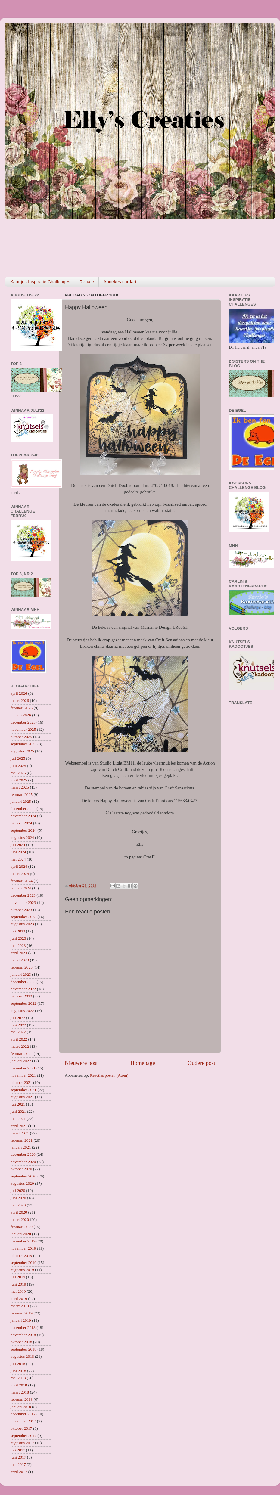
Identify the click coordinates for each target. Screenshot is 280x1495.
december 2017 (23, 1414)
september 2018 (23, 1349)
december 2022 (23, 981)
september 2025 (23, 744)
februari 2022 (22, 1053)
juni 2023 (18, 938)
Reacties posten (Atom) (109, 1075)
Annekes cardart (119, 281)
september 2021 (23, 1089)
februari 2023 (22, 967)
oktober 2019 (21, 1255)
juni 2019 (18, 1284)
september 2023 (23, 916)
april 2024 (19, 866)
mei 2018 (18, 1378)
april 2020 (19, 1212)
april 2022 (19, 1039)
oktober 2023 (21, 909)
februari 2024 (22, 881)
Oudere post (201, 1063)
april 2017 (19, 1471)
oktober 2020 (21, 1169)
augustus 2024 (22, 837)
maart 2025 (20, 787)
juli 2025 (18, 758)
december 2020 (23, 1154)
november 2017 (23, 1421)
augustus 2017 (22, 1443)
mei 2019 (18, 1291)
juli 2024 (18, 844)
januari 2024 (21, 888)
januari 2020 (21, 1234)
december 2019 (23, 1241)
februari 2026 (22, 708)
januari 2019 (21, 1320)
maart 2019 (20, 1306)
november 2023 (23, 902)
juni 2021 (18, 1111)
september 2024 (23, 830)
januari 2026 (21, 715)
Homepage (142, 1063)
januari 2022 (21, 1061)
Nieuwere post (81, 1063)
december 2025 (23, 722)
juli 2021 (18, 1104)
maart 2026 (20, 700)
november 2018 (23, 1334)
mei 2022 (18, 1032)
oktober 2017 (21, 1428)
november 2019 (23, 1248)
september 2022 (23, 1003)
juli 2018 (18, 1363)
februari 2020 (22, 1226)
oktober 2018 (21, 1342)
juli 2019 (18, 1277)
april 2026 (19, 693)
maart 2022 (20, 1046)
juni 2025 (18, 765)
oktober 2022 (21, 996)
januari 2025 (21, 801)
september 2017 (23, 1435)
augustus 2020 (22, 1183)
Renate (86, 281)
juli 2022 (18, 1018)
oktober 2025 (21, 736)
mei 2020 (18, 1205)
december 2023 (23, 895)
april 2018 (19, 1385)
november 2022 (23, 989)
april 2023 (19, 953)
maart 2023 (20, 960)
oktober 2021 (21, 1082)
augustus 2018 (22, 1356)
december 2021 (23, 1068)
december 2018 (23, 1327)
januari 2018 (21, 1406)
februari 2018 (22, 1399)
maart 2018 (20, 1392)
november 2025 (23, 729)
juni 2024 (18, 852)
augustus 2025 (22, 751)
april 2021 (19, 1126)
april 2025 (19, 780)
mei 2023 (18, 945)
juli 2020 (18, 1190)
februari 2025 (22, 794)
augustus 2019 (22, 1269)
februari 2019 (22, 1313)
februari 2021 (22, 1140)
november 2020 (23, 1161)
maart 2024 (20, 873)
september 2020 (23, 1176)
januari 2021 (21, 1147)
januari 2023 (21, 974)
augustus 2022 (22, 1010)
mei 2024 (18, 859)
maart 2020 (20, 1219)
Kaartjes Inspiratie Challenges (40, 281)
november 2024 (23, 816)
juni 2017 (18, 1457)
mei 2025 (18, 773)
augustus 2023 (22, 924)
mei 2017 (18, 1464)
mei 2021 (18, 1118)
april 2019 (19, 1298)
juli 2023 (18, 931)
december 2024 (23, 808)
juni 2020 (18, 1198)
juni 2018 (18, 1371)
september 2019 (23, 1262)
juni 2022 (18, 1025)
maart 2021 (20, 1133)
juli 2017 (18, 1450)
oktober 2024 (21, 823)
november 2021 (23, 1075)
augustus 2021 (22, 1097)
